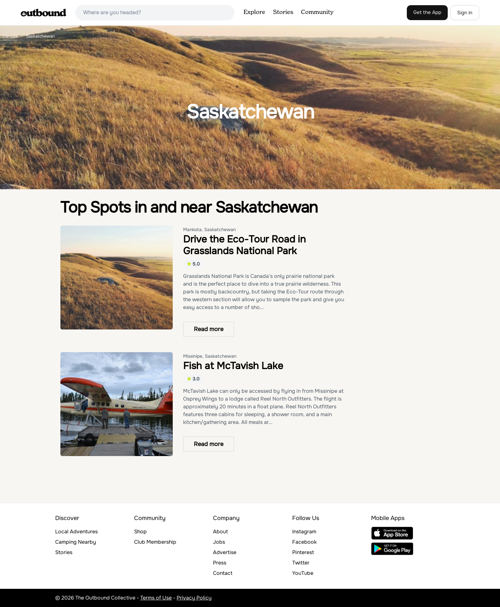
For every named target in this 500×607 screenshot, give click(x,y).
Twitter (300, 562)
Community (317, 12)
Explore (254, 12)
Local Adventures (76, 531)
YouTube (302, 573)
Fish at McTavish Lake (233, 366)
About (220, 531)
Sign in (464, 12)
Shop (140, 531)
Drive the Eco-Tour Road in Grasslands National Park (244, 245)
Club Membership (155, 542)
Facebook (304, 542)
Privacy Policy (194, 597)
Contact (222, 573)
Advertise (224, 552)
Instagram (304, 531)
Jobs (219, 542)
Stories (283, 12)
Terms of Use (156, 597)
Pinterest (303, 552)
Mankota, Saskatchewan (209, 229)
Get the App (427, 12)
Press (219, 562)
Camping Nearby (75, 542)
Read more (208, 329)
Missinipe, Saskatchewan (209, 356)
